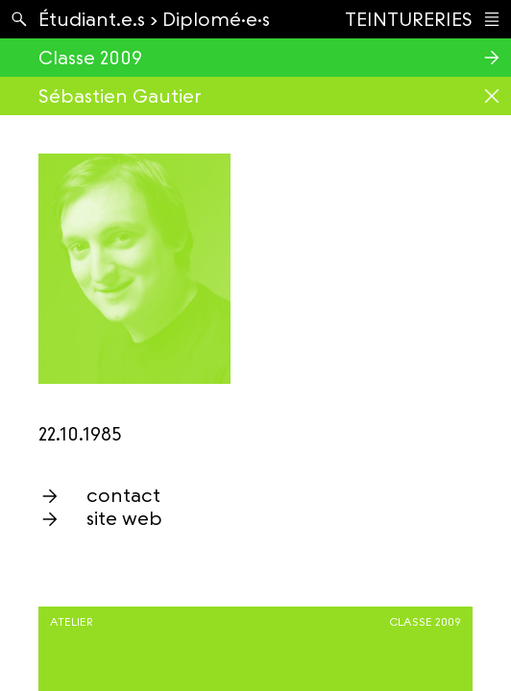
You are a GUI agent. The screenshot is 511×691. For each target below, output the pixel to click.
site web (124, 518)
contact (123, 495)
